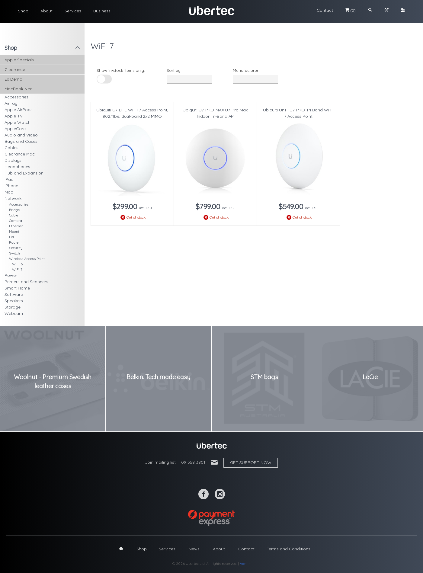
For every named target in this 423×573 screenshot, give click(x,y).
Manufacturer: (246, 70)
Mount (14, 231)
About (46, 11)
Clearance (15, 69)
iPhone (11, 185)
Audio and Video (21, 135)
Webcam (14, 313)
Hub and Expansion (24, 173)
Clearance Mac (20, 154)
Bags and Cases (21, 141)
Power (11, 275)
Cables (11, 147)
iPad (9, 179)
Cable (13, 215)
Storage (13, 307)
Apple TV (14, 116)
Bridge (14, 209)
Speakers (14, 300)
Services (73, 11)
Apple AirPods (19, 109)
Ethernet (16, 226)
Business (102, 11)
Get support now (250, 462)
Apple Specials (19, 59)
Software (14, 294)
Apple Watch (17, 122)
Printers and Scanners (26, 281)
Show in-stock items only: (121, 70)
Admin (245, 563)
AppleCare (15, 128)
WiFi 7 (17, 269)
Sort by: (174, 70)
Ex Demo (13, 79)
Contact (325, 10)
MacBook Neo (19, 88)
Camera (15, 220)
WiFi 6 (17, 264)
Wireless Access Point (27, 258)
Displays (13, 160)
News (194, 549)
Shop (23, 11)
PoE (12, 237)
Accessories (16, 97)
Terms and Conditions (288, 549)
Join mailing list (160, 462)
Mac (9, 192)
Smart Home (17, 288)
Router (14, 242)
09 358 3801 (193, 462)
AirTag (11, 103)
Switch (14, 253)
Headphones (17, 166)
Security (16, 247)
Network (13, 198)
